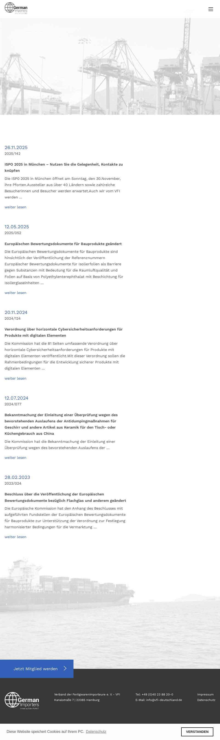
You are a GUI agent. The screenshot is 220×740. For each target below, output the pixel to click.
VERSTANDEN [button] (197, 732)
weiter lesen (15, 207)
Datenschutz (206, 700)
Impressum (205, 694)
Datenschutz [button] (96, 732)
